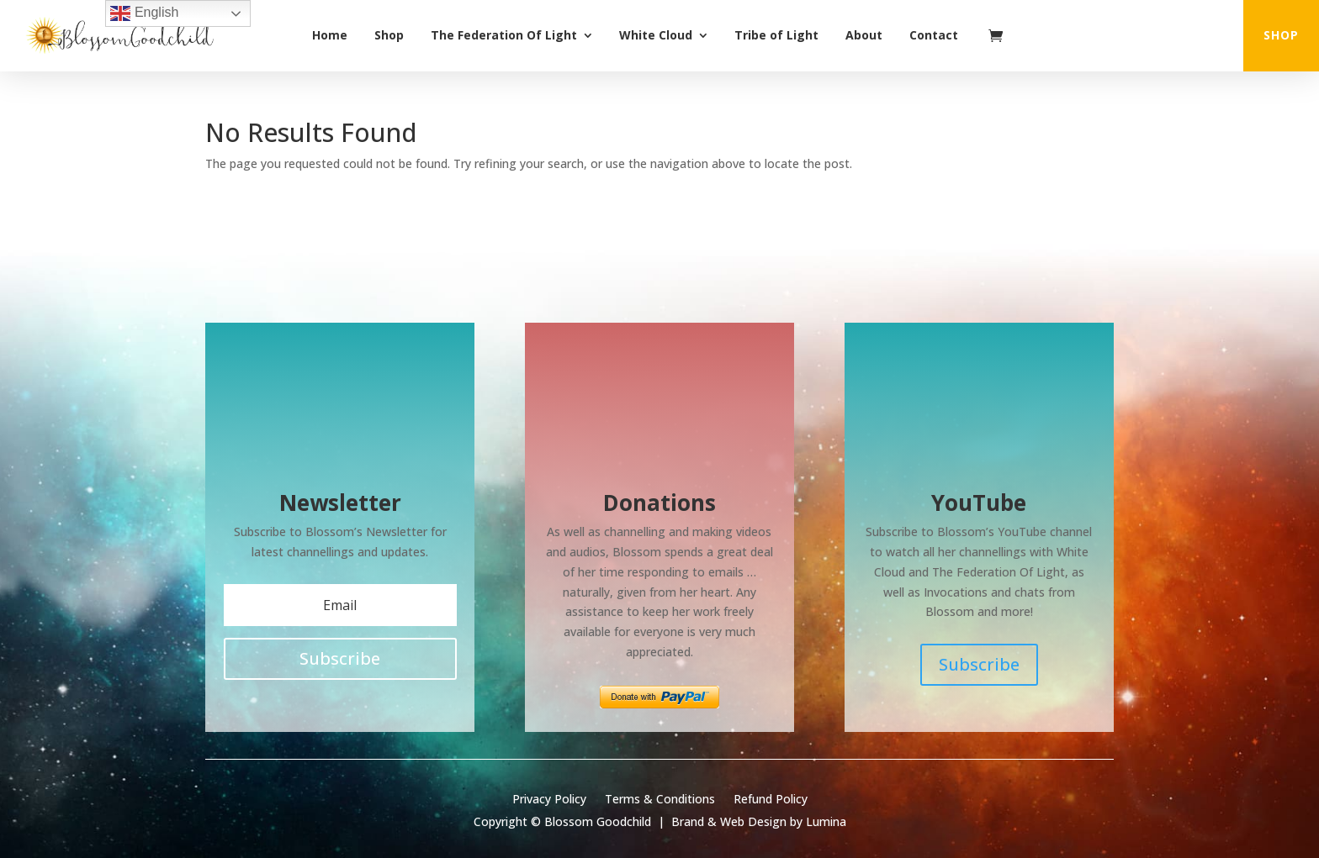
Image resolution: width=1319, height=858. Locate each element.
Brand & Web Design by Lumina (758, 821)
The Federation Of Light (504, 35)
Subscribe (979, 664)
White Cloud (655, 35)
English (144, 13)
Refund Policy (771, 800)
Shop (389, 35)
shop (1281, 35)
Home (329, 35)
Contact (933, 35)
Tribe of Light (776, 35)
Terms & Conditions (660, 800)
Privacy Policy (549, 800)
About (863, 35)
